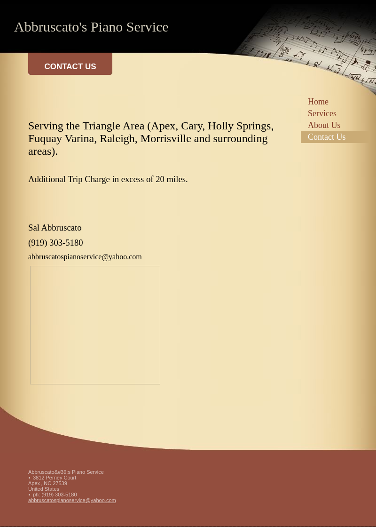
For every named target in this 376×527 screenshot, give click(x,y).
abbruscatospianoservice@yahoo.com (72, 500)
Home (318, 101)
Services (322, 113)
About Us (324, 125)
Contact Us (327, 137)
